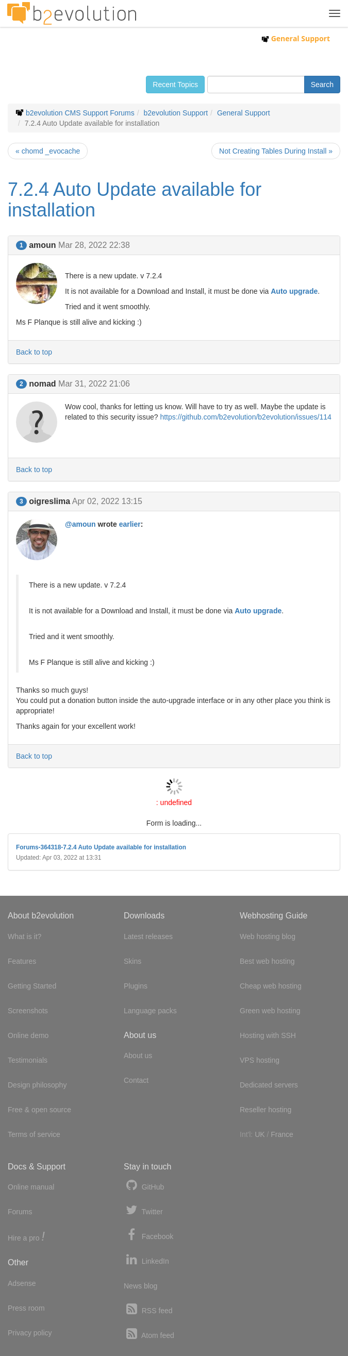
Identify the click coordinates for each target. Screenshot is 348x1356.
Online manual (31, 1187)
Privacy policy (30, 1333)
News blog (140, 1286)
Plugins (135, 986)
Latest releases (148, 936)
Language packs (150, 1011)
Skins (132, 961)
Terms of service (34, 1134)
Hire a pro (26, 1237)
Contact (136, 1080)
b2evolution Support (176, 113)
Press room (26, 1308)
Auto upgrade (294, 291)
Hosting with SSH (268, 1035)
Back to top (34, 352)
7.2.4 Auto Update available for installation (134, 200)
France (282, 1134)
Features (22, 961)
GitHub (144, 1185)
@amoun (80, 524)
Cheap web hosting (271, 986)
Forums (20, 1212)
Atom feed (149, 1334)
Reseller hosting (265, 1110)
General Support (295, 38)
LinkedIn (146, 1259)
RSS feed (148, 1309)
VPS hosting (259, 1060)
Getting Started (32, 986)
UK (259, 1134)
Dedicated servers (269, 1085)
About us (138, 1055)
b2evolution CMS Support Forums (80, 113)
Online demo (28, 1035)
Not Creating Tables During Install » (276, 151)
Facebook (148, 1235)
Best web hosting (267, 961)
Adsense (22, 1283)
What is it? (24, 936)
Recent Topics (175, 84)
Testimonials (27, 1060)
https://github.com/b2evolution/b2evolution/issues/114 (245, 417)
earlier (130, 524)
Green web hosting (270, 1011)
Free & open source (39, 1110)
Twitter (143, 1210)
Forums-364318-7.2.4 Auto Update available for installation (101, 847)
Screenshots (28, 1011)
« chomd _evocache (47, 151)
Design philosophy (37, 1085)
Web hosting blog (267, 936)
